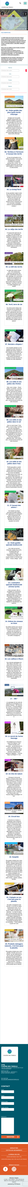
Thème (10, 67)
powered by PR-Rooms (14, 1184)
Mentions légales (13, 1178)
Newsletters (14, 1148)
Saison (10, 86)
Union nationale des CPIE (14, 1156)
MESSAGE (3, 1116)
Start (26, 31)
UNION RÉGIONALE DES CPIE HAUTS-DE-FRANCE (14, 1159)
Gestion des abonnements (14, 1150)
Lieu (10, 73)
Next (25, 14)
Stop (27, 31)
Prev (2, 14)
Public (10, 80)
